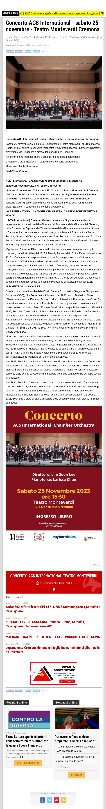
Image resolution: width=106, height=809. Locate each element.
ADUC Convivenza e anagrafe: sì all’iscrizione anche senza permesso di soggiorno (63, 13)
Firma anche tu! (28, 763)
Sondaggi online (66, 702)
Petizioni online (17, 702)
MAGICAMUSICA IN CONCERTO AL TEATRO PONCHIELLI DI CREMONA (53, 637)
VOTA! (76, 775)
